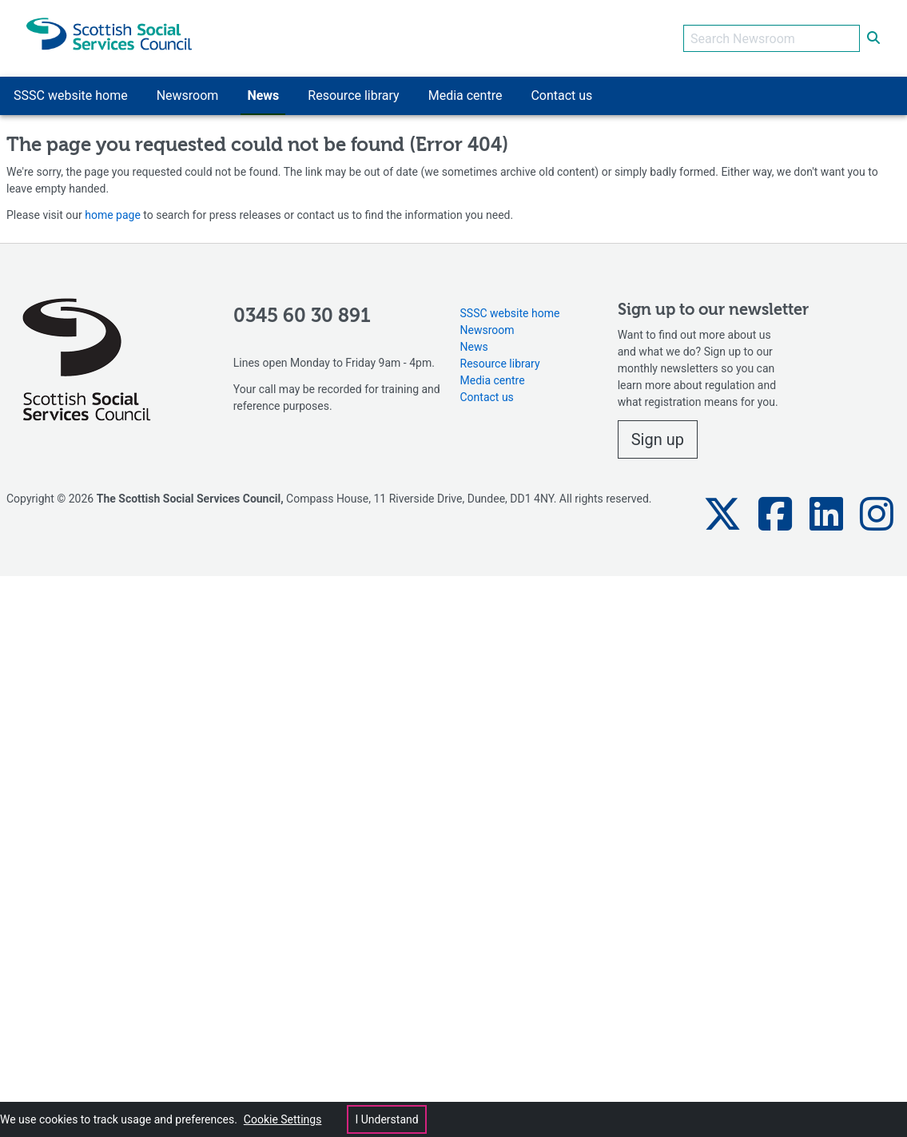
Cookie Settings (283, 1119)
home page (113, 215)
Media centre (492, 380)
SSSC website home (510, 313)
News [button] (263, 95)
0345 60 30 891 (302, 316)
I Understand (386, 1119)
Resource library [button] (353, 95)
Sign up (657, 439)
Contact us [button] (561, 95)
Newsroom (487, 330)
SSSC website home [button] (71, 95)
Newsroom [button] (188, 95)
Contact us (487, 397)
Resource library (500, 363)
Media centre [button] (465, 95)
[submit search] (873, 38)
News (474, 346)
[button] (722, 514)
